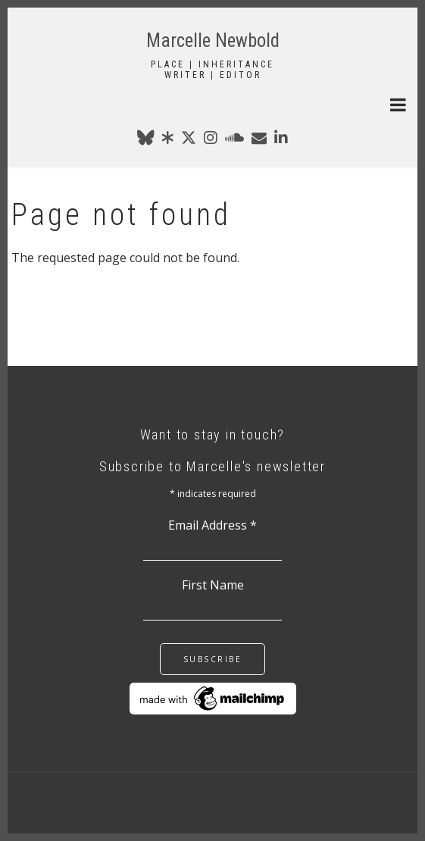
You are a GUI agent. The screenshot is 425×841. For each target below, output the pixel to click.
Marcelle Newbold (213, 41)
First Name (213, 585)
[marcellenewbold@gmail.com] (259, 140)
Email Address (212, 525)
